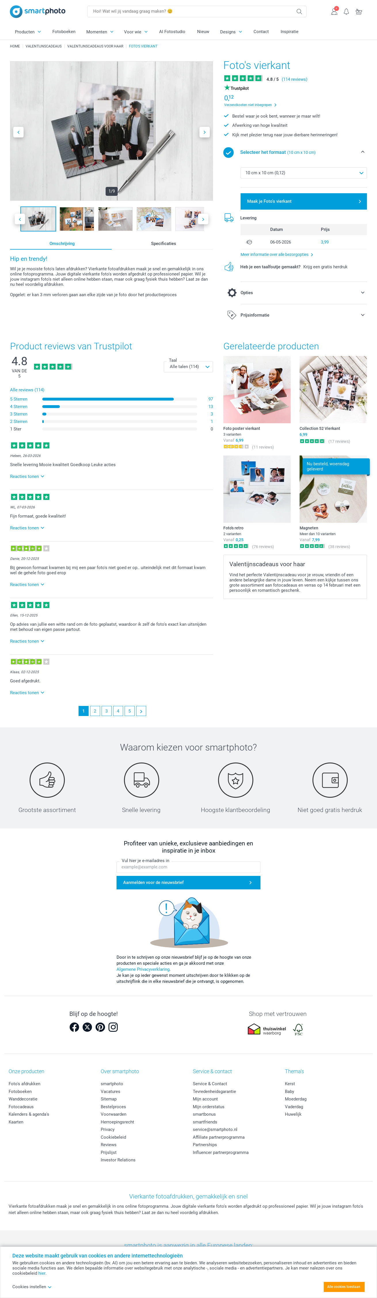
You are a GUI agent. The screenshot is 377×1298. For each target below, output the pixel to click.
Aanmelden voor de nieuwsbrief (153, 882)
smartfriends (205, 1122)
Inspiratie (289, 31)
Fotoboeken (63, 31)
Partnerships (205, 1144)
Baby (289, 1091)
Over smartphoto (120, 1071)
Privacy (108, 1129)
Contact (261, 31)
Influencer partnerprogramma (221, 1152)
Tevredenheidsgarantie (214, 1091)
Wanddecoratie (23, 1099)
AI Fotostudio (172, 31)
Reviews (109, 1144)
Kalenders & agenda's (29, 1114)
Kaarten (16, 1122)
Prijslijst (109, 1152)
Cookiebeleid (113, 1137)
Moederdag (295, 1099)
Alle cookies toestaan (343, 1287)
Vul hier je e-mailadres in (145, 860)
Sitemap (109, 1099)
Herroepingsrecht (117, 1122)
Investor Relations (118, 1160)
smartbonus (204, 1114)
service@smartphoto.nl (215, 1129)
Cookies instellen (32, 1286)
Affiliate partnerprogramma (219, 1137)
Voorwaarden (113, 1114)
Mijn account (205, 1099)
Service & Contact (210, 1083)
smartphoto (112, 1083)
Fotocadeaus (21, 1106)
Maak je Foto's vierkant (269, 201)
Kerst (290, 1083)
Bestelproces (113, 1106)
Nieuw (203, 31)
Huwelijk (293, 1114)
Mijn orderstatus (208, 1106)
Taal (173, 360)
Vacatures (110, 1091)
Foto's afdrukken (24, 1083)
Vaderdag (294, 1106)
